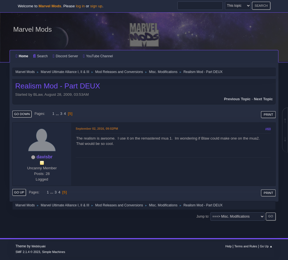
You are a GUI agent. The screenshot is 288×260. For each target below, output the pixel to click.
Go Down (22, 114)
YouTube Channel (98, 56)
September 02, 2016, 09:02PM (97, 128)
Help (228, 246)
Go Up (19, 192)
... (58, 113)
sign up (96, 6)
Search (40, 56)
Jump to (202, 216)
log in (80, 6)
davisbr (45, 156)
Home (22, 56)
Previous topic (237, 99)
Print (268, 114)
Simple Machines (53, 252)
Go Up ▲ (266, 246)
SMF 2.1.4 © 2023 (27, 252)
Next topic (263, 99)
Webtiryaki (39, 246)
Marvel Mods (32, 29)
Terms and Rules (245, 246)
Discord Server (65, 56)
